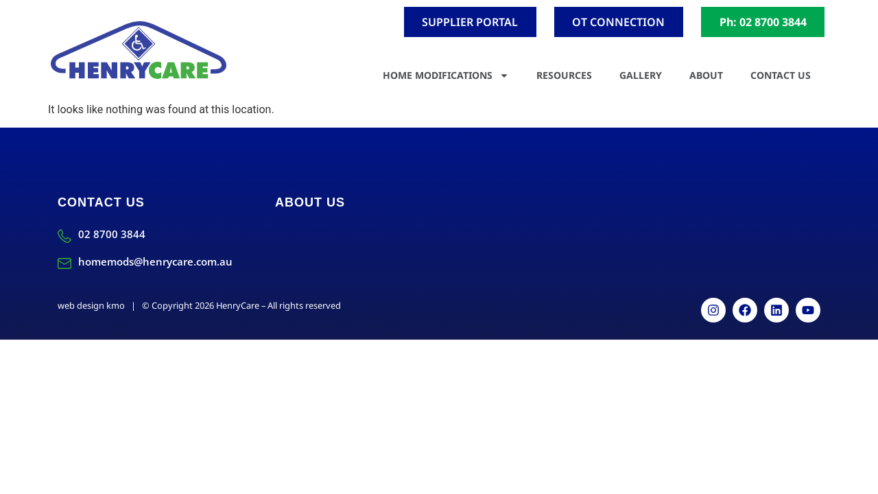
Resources (564, 75)
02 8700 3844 (111, 234)
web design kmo (91, 305)
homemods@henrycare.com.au (155, 261)
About (706, 75)
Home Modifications (446, 75)
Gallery (640, 75)
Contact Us (780, 75)
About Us (310, 202)
